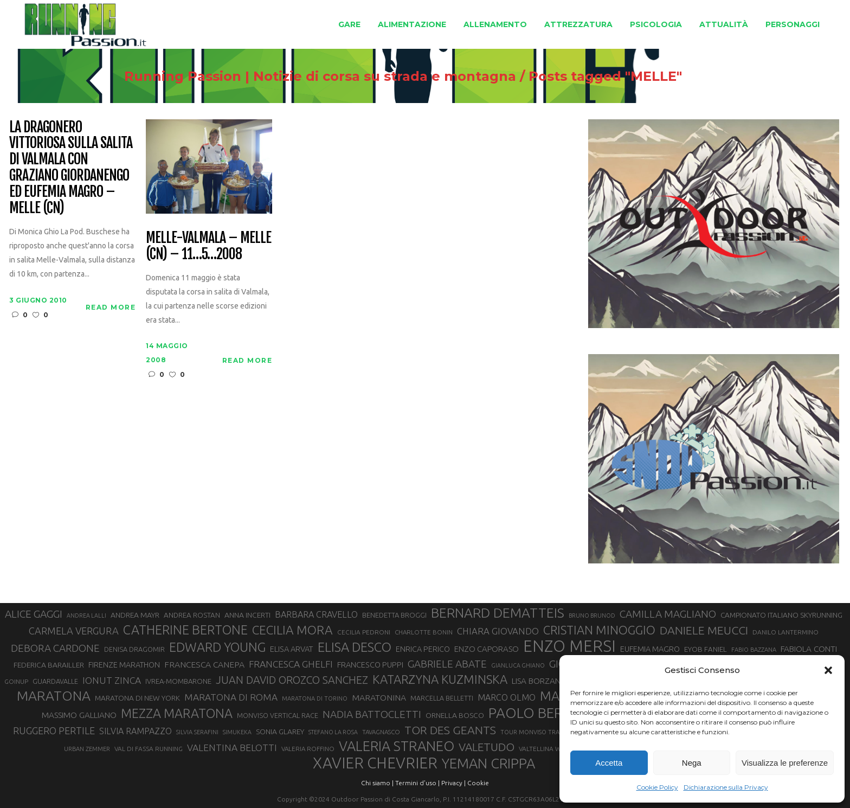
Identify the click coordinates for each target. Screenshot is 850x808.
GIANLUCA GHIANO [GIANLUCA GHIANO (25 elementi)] (518, 665)
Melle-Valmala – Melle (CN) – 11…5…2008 (208, 246)
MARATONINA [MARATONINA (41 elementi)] (379, 697)
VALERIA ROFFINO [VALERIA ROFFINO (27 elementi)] (307, 748)
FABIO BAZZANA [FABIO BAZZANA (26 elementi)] (753, 649)
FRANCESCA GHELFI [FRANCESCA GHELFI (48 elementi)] (291, 664)
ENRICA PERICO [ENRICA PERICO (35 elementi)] (423, 649)
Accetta (608, 762)
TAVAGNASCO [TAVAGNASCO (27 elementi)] (381, 731)
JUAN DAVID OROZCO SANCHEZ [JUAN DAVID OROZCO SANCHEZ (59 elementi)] (292, 680)
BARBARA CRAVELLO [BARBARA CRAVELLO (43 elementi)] (316, 614)
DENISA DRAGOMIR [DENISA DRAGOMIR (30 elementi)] (134, 649)
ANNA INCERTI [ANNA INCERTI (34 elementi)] (247, 615)
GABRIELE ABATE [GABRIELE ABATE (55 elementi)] (447, 664)
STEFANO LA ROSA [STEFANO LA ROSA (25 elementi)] (333, 732)
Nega (691, 762)
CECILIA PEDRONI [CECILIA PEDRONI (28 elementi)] (363, 632)
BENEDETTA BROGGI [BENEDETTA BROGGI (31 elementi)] (394, 615)
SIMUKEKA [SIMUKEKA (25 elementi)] (237, 732)
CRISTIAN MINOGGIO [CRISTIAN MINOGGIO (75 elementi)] (599, 630)
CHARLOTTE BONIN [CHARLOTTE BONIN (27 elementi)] (424, 632)
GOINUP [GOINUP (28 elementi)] (16, 681)
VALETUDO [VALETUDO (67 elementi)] (486, 746)
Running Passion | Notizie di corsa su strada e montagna (436, 76)
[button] (828, 670)
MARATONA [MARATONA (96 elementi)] (54, 696)
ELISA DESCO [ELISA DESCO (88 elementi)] (354, 647)
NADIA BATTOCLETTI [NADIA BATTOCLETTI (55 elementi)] (372, 714)
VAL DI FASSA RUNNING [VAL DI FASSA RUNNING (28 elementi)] (148, 748)
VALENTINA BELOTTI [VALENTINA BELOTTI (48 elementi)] (232, 747)
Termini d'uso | (417, 782)
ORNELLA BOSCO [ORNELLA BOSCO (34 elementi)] (455, 715)
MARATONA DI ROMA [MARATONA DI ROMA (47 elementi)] (231, 697)
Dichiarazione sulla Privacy (726, 787)
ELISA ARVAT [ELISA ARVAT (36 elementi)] (291, 648)
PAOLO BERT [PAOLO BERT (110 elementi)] (529, 713)
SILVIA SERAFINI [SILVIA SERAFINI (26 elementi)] (197, 732)
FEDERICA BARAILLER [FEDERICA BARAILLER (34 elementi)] (49, 664)
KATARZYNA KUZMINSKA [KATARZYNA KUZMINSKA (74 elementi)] (439, 679)
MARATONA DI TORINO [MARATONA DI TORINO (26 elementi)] (314, 698)
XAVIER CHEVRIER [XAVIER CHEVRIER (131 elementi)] (375, 763)
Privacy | (453, 782)
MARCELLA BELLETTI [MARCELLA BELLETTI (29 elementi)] (441, 698)
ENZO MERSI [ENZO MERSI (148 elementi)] (569, 646)
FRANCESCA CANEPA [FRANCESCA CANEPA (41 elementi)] (204, 664)
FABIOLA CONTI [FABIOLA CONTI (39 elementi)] (809, 648)
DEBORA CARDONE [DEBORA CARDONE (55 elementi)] (55, 648)
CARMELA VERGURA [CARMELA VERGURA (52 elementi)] (74, 630)
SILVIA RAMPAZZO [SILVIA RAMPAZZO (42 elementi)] (135, 731)
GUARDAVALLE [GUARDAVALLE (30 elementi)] (55, 681)
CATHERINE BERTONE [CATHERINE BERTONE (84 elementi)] (185, 630)
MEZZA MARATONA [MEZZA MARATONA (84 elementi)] (177, 713)
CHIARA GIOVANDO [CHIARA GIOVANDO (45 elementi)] (498, 631)
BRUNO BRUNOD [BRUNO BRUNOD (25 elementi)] (592, 615)
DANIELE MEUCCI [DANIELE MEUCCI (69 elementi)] (704, 630)
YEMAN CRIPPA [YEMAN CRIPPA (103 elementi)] (488, 763)
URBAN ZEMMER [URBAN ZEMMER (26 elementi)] (87, 749)
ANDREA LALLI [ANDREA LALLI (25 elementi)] (86, 615)
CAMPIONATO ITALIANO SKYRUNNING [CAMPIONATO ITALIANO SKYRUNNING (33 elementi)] (781, 615)
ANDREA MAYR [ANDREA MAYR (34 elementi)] (135, 615)
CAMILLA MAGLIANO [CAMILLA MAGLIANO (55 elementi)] (668, 614)
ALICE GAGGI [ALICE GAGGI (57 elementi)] (33, 614)
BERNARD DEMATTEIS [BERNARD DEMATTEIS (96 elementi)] (497, 613)
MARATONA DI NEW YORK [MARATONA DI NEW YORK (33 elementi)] (137, 698)
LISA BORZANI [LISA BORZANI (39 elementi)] (537, 680)
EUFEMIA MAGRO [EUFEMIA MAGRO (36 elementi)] (650, 648)
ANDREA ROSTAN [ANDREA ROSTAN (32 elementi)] (192, 615)
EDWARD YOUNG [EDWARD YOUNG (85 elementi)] (217, 647)
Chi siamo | (377, 782)
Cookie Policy (657, 787)
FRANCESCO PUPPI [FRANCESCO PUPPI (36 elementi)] (370, 664)
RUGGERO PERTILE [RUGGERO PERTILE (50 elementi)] (54, 730)
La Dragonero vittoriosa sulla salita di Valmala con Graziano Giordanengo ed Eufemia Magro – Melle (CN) (70, 167)
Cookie (478, 782)
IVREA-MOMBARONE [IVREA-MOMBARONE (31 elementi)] (178, 681)
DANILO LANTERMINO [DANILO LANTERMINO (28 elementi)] (785, 632)
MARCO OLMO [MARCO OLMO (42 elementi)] (507, 697)
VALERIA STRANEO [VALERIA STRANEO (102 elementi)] (396, 746)
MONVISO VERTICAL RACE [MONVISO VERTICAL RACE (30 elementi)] (277, 715)
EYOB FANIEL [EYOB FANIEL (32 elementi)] (705, 649)
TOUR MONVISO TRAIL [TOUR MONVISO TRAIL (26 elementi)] (532, 732)
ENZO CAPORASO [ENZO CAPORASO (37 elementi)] (486, 648)
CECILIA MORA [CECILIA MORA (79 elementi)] (292, 630)
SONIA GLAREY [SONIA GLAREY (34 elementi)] (280, 731)
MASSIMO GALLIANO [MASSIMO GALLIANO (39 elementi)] (79, 715)
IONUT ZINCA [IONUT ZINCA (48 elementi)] (111, 680)
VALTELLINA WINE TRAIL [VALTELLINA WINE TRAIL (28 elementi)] (554, 748)
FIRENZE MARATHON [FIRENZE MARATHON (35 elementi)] (124, 664)
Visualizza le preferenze (785, 762)
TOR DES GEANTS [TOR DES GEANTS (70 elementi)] (450, 729)
